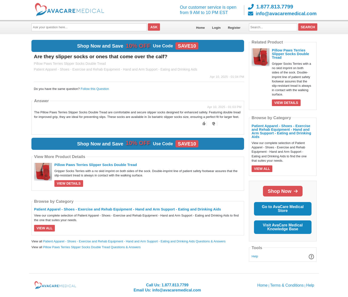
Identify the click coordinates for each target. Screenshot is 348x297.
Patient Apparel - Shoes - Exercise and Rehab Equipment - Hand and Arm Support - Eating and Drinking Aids (127, 209)
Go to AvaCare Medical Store (283, 209)
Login (216, 27)
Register (234, 27)
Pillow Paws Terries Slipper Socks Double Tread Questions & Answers (92, 247)
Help (255, 256)
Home (200, 27)
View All (44, 228)
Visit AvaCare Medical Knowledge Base (283, 227)
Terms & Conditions (287, 285)
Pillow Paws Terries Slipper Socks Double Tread (95, 165)
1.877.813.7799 (270, 7)
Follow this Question (95, 89)
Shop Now (283, 191)
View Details (69, 183)
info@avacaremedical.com (282, 13)
